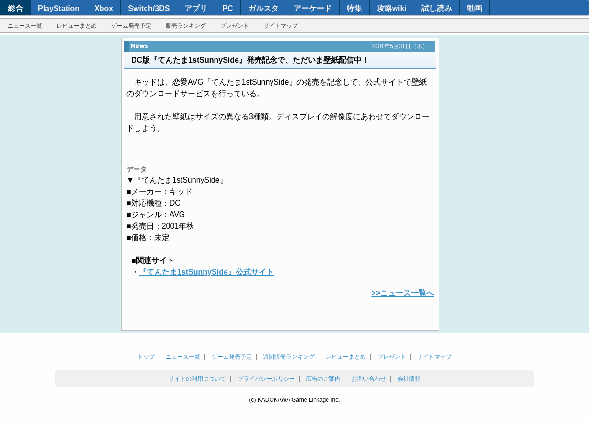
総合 (15, 8)
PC (227, 8)
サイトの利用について (197, 379)
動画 (474, 8)
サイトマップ (280, 25)
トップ (146, 357)
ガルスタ (263, 8)
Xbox (103, 8)
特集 (354, 8)
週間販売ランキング (289, 357)
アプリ (195, 8)
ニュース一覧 (25, 25)
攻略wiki (392, 8)
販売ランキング (186, 25)
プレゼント (234, 25)
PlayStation (58, 8)
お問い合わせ (368, 379)
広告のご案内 (323, 379)
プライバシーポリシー (266, 379)
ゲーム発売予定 (131, 25)
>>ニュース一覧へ (402, 293)
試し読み (436, 8)
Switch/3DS (149, 8)
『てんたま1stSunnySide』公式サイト (206, 272)
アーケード (313, 8)
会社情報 (408, 379)
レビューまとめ (77, 25)
